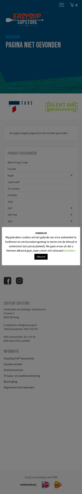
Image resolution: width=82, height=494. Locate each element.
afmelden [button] (69, 250)
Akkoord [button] (41, 256)
